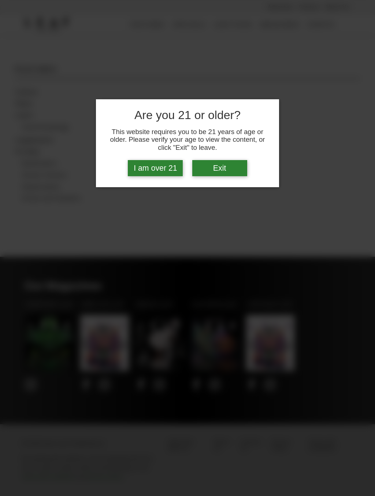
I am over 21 (155, 168)
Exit (219, 168)
